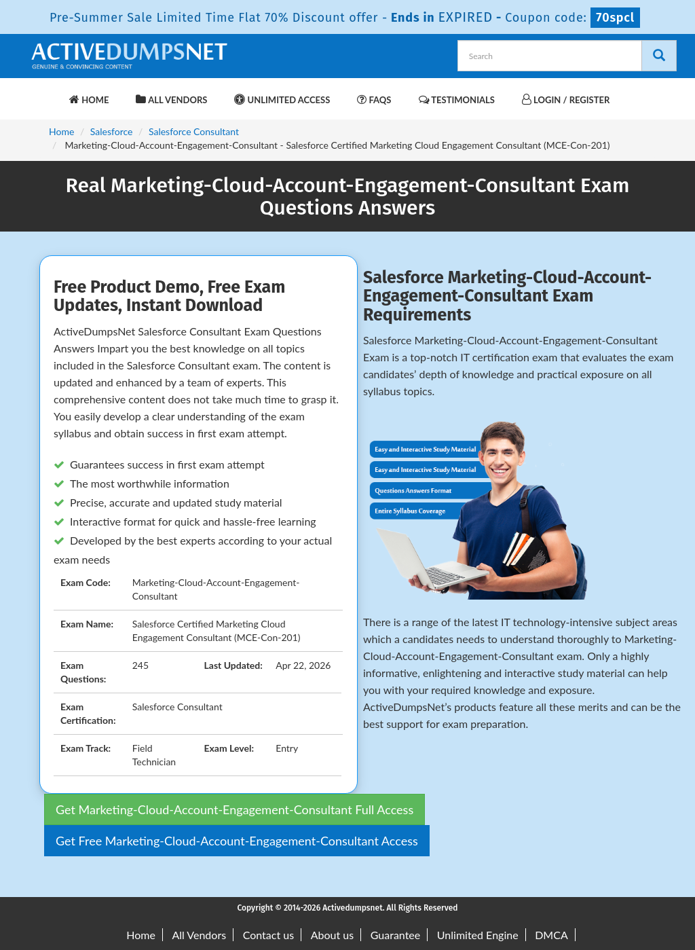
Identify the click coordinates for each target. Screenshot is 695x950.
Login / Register (565, 99)
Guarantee (395, 934)
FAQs (374, 99)
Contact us (268, 934)
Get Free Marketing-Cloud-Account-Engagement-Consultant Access (237, 840)
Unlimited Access (282, 99)
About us (332, 934)
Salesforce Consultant (194, 131)
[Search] (659, 55)
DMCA (551, 934)
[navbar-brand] (45, 93)
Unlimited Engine (478, 934)
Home (89, 99)
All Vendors (171, 99)
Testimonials (457, 99)
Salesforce (111, 131)
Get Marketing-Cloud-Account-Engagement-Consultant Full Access (234, 809)
